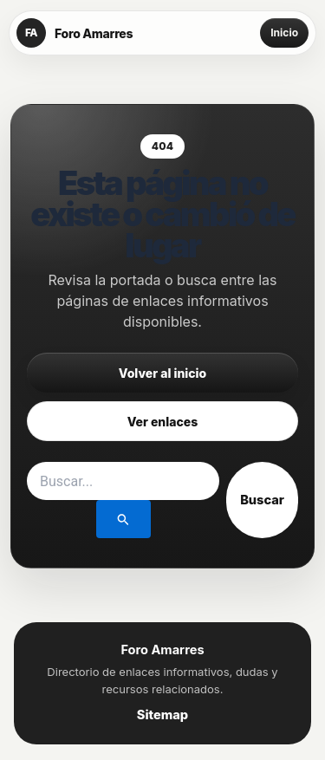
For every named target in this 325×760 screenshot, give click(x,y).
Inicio (284, 32)
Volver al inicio (162, 373)
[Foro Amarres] (74, 33)
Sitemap (162, 715)
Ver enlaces (162, 421)
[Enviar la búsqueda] (123, 519)
